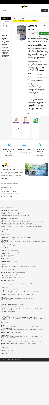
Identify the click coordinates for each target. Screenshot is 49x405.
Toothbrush (8, 353)
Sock (17, 218)
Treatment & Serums (9, 341)
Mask (18, 306)
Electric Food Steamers (24, 296)
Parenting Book (41, 283)
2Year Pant (40, 224)
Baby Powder (34, 241)
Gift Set (43, 221)
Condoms (40, 329)
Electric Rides (21, 260)
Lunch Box (28, 302)
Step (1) (6, 289)
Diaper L (10, 206)
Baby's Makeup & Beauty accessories (19, 239)
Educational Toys (26, 272)
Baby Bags (8, 234)
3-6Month (12, 220)
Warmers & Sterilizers (10, 302)
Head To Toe (7, 241)
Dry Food (13, 309)
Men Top (32, 329)
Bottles (22, 294)
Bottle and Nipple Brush (28, 294)
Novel (46, 283)
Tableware (35, 318)
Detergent (17, 244)
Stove (42, 314)
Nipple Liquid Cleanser (15, 294)
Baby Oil (39, 241)
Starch (19, 321)
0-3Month (30, 220)
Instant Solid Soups (9, 292)
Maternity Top (3, 326)
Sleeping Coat (8, 266)
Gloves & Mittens (12, 218)
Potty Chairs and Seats (8, 245)
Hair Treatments (15, 345)
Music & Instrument (18, 272)
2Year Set (32, 221)
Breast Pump (28, 298)
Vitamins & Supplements (14, 330)
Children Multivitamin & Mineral (36, 336)
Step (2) (23, 18)
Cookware (23, 317)
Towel (10, 237)
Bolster (31, 266)
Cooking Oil (13, 308)
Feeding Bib (32, 302)
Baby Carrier (9, 264)
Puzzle (12, 272)
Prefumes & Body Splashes (11, 349)
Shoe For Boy (9, 231)
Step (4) (17, 289)
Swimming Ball (18, 252)
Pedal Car (16, 260)
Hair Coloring (33, 345)
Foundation (34, 343)
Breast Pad (33, 298)
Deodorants (8, 339)
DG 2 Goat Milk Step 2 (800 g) (34, 127)
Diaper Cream (10, 207)
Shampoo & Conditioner (5, 345)
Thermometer (13, 306)
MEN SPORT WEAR (5, 329)
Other (9, 306)
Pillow (12, 266)
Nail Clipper (14, 235)
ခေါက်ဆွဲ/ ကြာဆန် (4, 309)
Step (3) (14, 289)
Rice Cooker (20, 314)
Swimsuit (12, 252)
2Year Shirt (17, 220)
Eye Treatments (29, 341)
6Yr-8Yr (39, 220)
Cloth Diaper (40, 204)
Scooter (5, 260)
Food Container (18, 317)
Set (9, 217)
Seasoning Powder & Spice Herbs (25, 308)
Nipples (9, 294)
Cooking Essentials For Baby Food (30, 291)
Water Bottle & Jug (41, 318)
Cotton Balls (21, 213)
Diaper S (9, 204)
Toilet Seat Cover (16, 245)
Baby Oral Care (20, 235)
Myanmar (23, 284)
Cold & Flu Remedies (25, 336)
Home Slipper (18, 332)
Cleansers (3, 341)
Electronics (8, 267)
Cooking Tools (35, 317)
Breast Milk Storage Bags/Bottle (7, 299)
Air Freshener (41, 321)
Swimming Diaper (4, 206)
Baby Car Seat (8, 263)
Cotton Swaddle (16, 212)
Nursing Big (3, 298)
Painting (8, 275)
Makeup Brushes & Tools (24, 343)
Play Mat (7, 253)
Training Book (22, 283)
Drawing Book (26, 285)
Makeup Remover (15, 343)
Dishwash (37, 321)
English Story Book (19, 285)
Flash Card (21, 277)
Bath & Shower (10, 350)
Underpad (15, 215)
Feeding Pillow (17, 298)
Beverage (8, 308)
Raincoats (8, 228)
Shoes (14, 332)
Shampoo (2, 241)
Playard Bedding (11, 249)
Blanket (34, 266)
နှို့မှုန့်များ (18, 18)
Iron (16, 314)
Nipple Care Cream (9, 298)
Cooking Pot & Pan (34, 314)
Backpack (7, 287)
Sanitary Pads (10, 352)
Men (18, 349)
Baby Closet (20, 249)
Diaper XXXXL (34, 204)
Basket (2, 317)
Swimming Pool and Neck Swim (27, 252)
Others (13, 206)
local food (9, 309)
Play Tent (8, 255)
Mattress (27, 266)
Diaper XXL (23, 204)
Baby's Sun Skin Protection (20, 241)
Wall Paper (10, 256)
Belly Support (37, 326)
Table (7, 249)
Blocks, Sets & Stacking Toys (13, 274)
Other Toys (8, 279)
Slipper (11, 332)
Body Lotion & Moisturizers (16, 339)
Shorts (7, 232)
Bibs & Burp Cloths (4, 303)
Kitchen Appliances (17, 318)
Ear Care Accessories (11, 337)
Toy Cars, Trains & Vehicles (9, 269)
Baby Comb (38, 239)
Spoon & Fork (22, 302)
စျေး (1, 1)
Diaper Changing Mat (14, 210)
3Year (34, 220)
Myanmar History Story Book (15, 284)
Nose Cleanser (6, 336)
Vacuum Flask (28, 317)
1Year (7, 220)
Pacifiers (17, 304)
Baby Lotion (44, 241)
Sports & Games (11, 280)
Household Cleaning (25, 321)
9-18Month (18, 223)
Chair (16, 249)
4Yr (9, 220)
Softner (13, 244)
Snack (17, 308)
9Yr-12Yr (26, 220)
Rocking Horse (10, 260)
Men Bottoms (18, 329)
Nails (8, 347)
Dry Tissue (16, 213)
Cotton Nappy (22, 212)
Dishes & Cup (38, 302)
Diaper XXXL (28, 204)
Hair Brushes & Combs (40, 345)
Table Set (17, 302)
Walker (8, 261)
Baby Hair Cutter (26, 235)
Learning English (34, 284)
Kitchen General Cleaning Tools (7, 318)
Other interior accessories (14, 324)
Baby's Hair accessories (31, 239)
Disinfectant (32, 321)
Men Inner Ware (12, 329)
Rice (2, 291)
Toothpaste (13, 353)
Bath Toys (23, 237)
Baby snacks (15, 291)
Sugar (42, 308)
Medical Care (3, 337)
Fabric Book (12, 285)
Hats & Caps (6, 229)
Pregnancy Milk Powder (24, 330)
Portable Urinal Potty (25, 245)
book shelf (3, 286)
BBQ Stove (24, 318)
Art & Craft (12, 275)
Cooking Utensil (4, 319)
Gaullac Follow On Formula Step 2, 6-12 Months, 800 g (25, 128)
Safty (2, 336)
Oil (11, 345)
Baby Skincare (28, 241)
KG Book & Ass (10, 283)
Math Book (28, 284)
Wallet (36, 329)
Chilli (40, 308)
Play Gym (12, 255)
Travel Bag (8, 322)
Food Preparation (26, 314)
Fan (14, 314)
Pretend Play (15, 277)
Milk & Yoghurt (41, 291)
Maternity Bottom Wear (30, 326)
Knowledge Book (41, 284)
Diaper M (13, 204)
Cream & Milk (35, 308)
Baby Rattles (7, 271)
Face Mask (23, 341)
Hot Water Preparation (8, 314)
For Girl (14, 231)
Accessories (3, 315)
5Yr (36, 220)
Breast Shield (22, 298)
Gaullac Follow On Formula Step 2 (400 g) (16, 127)
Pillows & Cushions (11, 311)
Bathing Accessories (16, 237)
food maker (17, 296)
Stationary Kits (4, 283)
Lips (30, 343)
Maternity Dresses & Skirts (20, 326)
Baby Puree (3, 292)
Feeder (21, 304)
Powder (9, 343)
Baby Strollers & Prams (9, 258)
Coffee (2, 308)
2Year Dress (30, 226)
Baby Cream (3, 242)
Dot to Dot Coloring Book (35, 285)
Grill (39, 314)
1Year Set (39, 221)
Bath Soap (12, 241)
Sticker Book (35, 283)
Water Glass (8, 252)
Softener (15, 321)
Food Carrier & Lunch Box (9, 317)
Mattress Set (22, 266)
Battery (2, 314)
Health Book (7, 285)
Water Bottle (3, 302)
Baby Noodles (20, 291)
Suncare (15, 341)
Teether (13, 304)
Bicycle (25, 260)
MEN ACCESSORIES (26, 329)
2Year (10, 223)
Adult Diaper (26, 215)
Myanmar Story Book (5, 284)
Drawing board (18, 275)
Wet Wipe (11, 213)
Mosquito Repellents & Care (15, 336)
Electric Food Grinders (10, 296)
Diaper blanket (9, 212)
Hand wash (22, 306)
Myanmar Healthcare (17, 334)
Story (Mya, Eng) (29, 283)
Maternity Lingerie (10, 326)
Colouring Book (43, 285)
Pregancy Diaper (20, 215)
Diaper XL (18, 204)
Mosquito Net (17, 266)
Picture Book (16, 283)
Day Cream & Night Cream (37, 341)
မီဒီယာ (5, 1)
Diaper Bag (8, 209)
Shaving (18, 341)
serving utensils (29, 318)
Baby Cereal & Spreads (7, 291)
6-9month (22, 220)
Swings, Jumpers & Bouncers (13, 250)
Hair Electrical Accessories (24, 345)
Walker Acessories (14, 261)
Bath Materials (28, 237)
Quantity (32, 33)
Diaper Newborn (4, 204)
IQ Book (2, 285)
